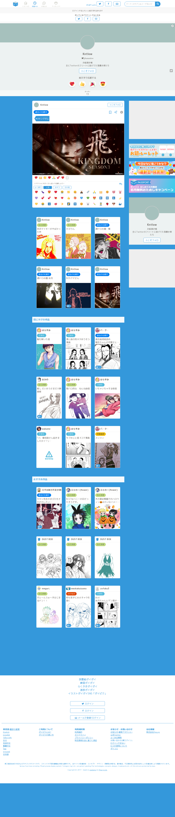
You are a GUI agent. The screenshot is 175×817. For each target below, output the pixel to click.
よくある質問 (116, 737)
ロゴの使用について (119, 746)
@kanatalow (88, 58)
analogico (93, 770)
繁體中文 (6, 746)
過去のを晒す (41, 112)
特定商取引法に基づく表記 (86, 740)
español (6, 735)
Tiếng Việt (7, 737)
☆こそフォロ (87, 71)
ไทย (4, 748)
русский (6, 751)
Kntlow (87, 54)
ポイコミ (114, 748)
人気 (47, 187)
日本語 (6, 754)
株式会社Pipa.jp (153, 732)
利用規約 (78, 732)
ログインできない (118, 743)
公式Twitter (116, 735)
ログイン (87, 703)
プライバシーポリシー (84, 737)
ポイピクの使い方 (46, 735)
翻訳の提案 (15, 729)
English (6, 732)
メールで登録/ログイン (88, 717)
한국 (5, 740)
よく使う (38, 187)
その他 (67, 187)
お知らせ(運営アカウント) (121, 732)
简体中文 (6, 743)
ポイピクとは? (45, 732)
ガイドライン (80, 735)
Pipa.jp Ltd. (103, 770)
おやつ (57, 187)
